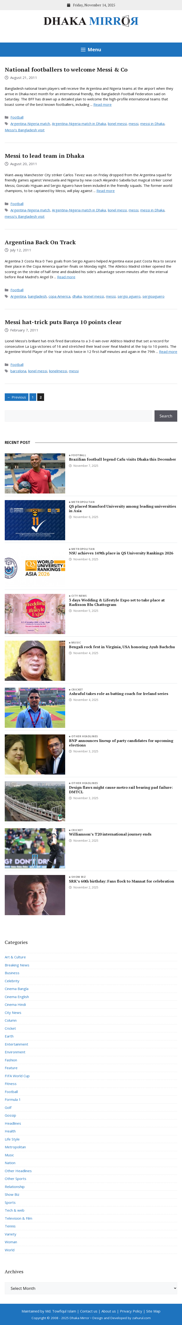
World (9, 1250)
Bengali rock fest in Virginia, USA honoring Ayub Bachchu (122, 646)
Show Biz (78, 877)
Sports (10, 1202)
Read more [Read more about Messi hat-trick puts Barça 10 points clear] (168, 351)
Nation (10, 1162)
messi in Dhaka (152, 123)
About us (108, 1311)
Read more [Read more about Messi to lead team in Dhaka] (105, 190)
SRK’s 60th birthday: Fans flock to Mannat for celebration (121, 881)
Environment (15, 1052)
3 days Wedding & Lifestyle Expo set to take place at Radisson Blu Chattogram (117, 602)
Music (76, 642)
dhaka (77, 296)
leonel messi (94, 296)
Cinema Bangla (16, 988)
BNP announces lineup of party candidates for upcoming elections (121, 743)
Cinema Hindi (15, 1004)
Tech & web (14, 1210)
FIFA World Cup (17, 1075)
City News (79, 595)
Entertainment (16, 1044)
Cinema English (17, 996)
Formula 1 (13, 1099)
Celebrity (12, 980)
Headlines (13, 1123)
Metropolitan (83, 502)
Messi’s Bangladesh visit (25, 130)
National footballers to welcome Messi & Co (66, 69)
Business (12, 972)
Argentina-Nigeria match (30, 123)
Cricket (77, 689)
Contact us (88, 1311)
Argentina (18, 296)
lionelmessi (58, 371)
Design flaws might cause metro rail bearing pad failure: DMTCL (121, 789)
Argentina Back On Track (40, 242)
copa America (59, 296)
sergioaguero (153, 296)
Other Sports (15, 1178)
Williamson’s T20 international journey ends (110, 834)
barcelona (18, 371)
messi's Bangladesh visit (25, 216)
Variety (10, 1234)
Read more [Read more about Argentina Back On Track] (66, 276)
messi (133, 123)
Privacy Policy (131, 1311)
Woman (11, 1241)
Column (11, 1020)
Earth (9, 1036)
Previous (16, 397)
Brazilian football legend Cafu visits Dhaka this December (122, 459)
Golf (8, 1107)
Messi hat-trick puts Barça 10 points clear (63, 322)
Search (165, 416)
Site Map (153, 1311)
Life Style (12, 1139)
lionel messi (117, 123)
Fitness (11, 1083)
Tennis (10, 1226)
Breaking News (17, 965)
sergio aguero (129, 296)
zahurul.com (141, 1318)
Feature (11, 1067)
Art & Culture (15, 957)
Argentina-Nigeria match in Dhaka (79, 123)
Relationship (15, 1186)
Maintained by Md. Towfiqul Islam (49, 1311)
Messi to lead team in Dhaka (44, 155)
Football (16, 117)
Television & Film (18, 1218)
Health (10, 1131)
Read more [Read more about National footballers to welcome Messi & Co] (102, 104)
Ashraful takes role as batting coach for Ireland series (118, 693)
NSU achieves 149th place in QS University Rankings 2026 (121, 553)
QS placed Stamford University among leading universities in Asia (122, 508)
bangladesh (37, 296)
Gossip (10, 1115)
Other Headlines (84, 736)
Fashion (11, 1060)
